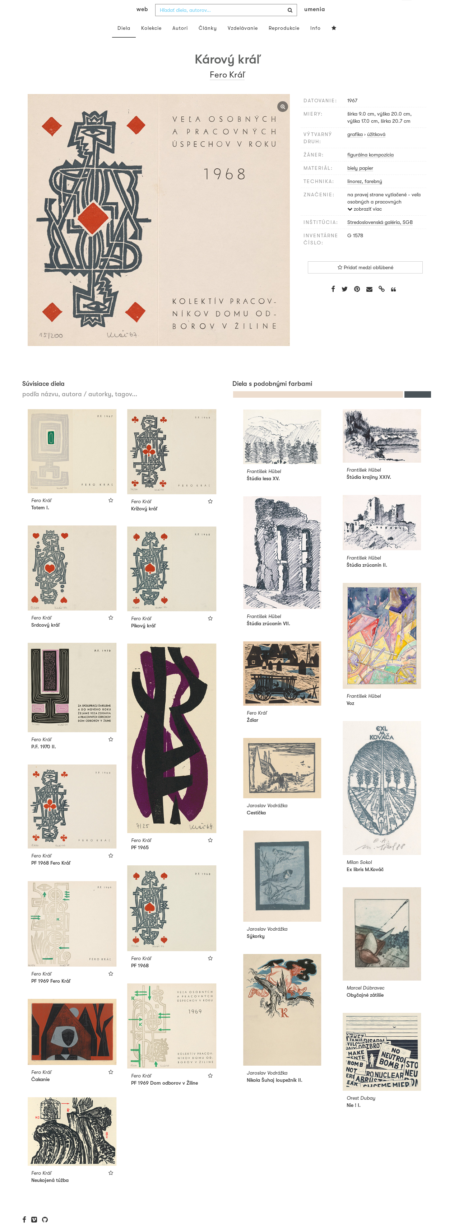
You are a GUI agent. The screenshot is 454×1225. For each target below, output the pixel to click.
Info (315, 42)
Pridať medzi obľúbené (365, 282)
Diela (123, 42)
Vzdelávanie (243, 42)
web (142, 23)
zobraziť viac (364, 223)
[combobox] (226, 24)
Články (208, 42)
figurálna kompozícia (370, 169)
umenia (314, 23)
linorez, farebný (364, 195)
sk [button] (406, 11)
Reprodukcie (284, 42)
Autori (180, 42)
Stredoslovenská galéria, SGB (380, 236)
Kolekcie (151, 42)
